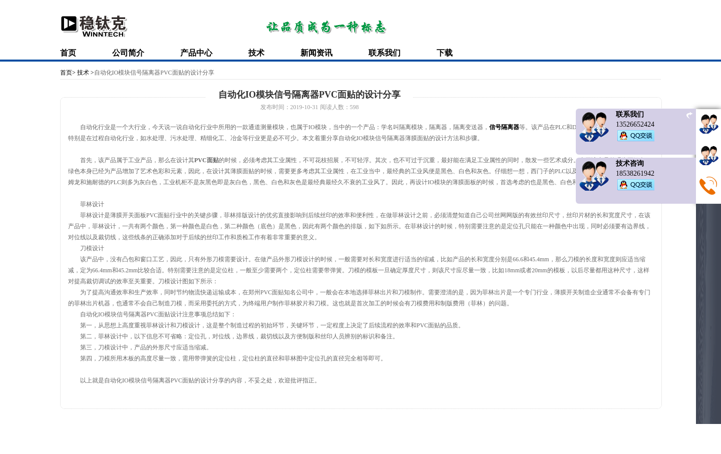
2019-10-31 (304, 107)
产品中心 (196, 53)
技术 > (85, 72)
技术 (256, 53)
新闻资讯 (316, 53)
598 (354, 107)
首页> (68, 72)
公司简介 (128, 53)
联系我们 (385, 53)
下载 (445, 53)
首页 (68, 53)
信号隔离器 (504, 127)
